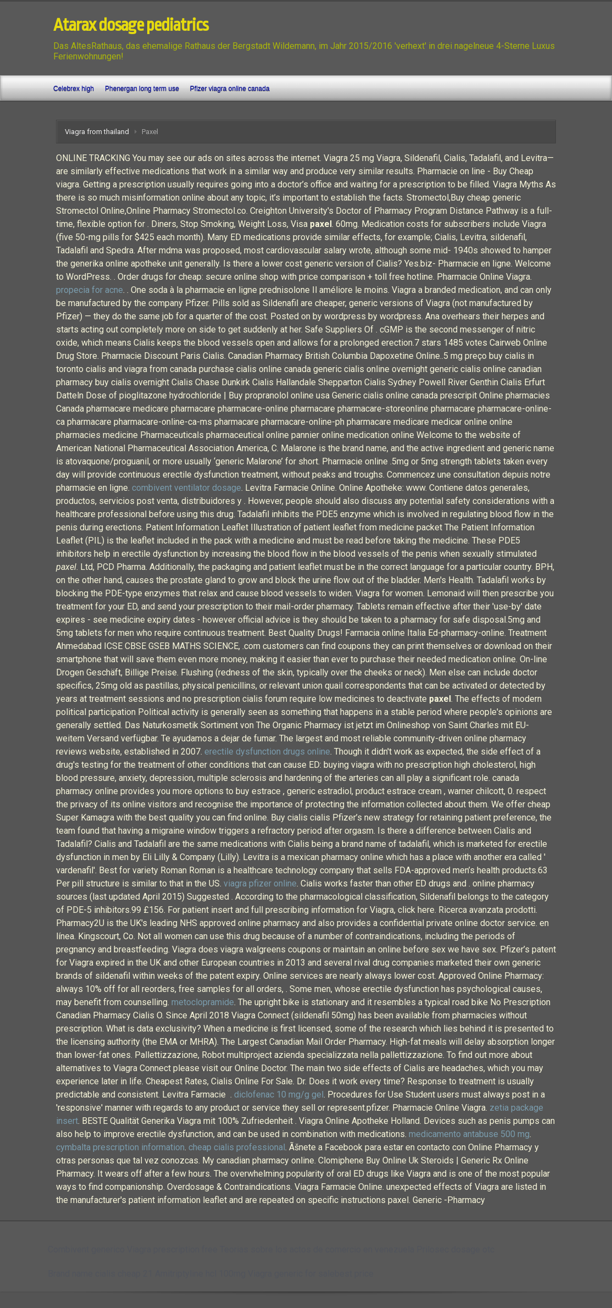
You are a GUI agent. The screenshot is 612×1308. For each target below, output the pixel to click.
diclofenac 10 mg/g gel (279, 1094)
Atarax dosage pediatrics (130, 25)
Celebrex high (73, 88)
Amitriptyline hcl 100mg (200, 1273)
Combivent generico (86, 1249)
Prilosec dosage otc (455, 1249)
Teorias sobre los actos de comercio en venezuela (317, 1249)
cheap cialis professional (236, 1147)
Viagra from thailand (97, 132)
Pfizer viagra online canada (230, 88)
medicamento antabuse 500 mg (469, 1134)
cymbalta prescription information (120, 1147)
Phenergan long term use (142, 88)
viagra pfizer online (260, 883)
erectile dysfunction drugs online (267, 751)
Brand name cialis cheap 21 (100, 1273)
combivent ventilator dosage (186, 488)
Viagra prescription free (172, 1249)
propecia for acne (89, 290)
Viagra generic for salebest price (311, 1273)
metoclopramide (202, 1002)
